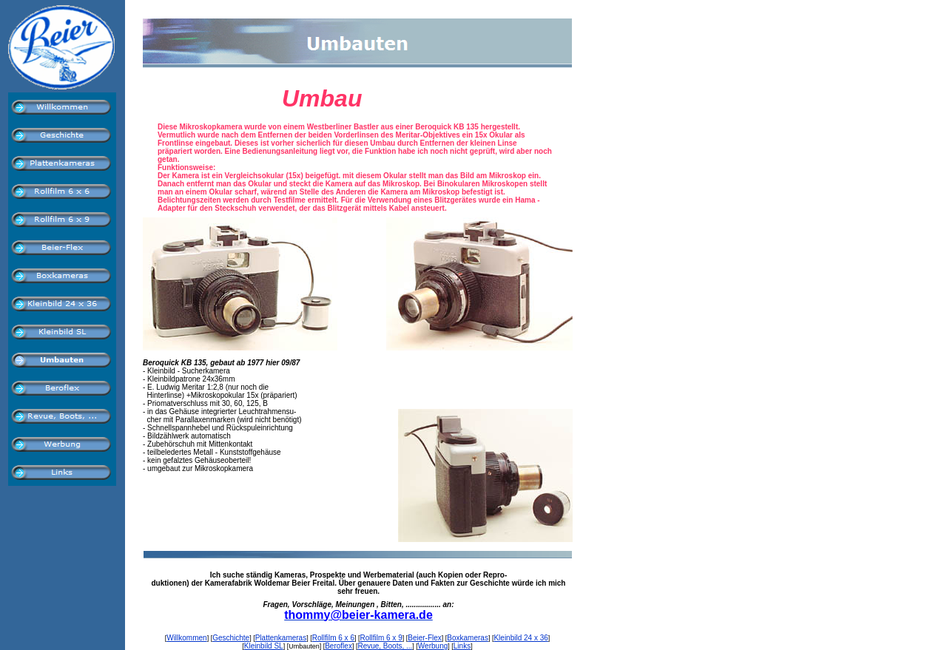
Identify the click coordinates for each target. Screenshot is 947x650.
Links (462, 646)
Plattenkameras (280, 638)
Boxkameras (467, 638)
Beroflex (338, 646)
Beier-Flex (425, 638)
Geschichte (230, 638)
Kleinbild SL (263, 646)
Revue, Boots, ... (384, 646)
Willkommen (186, 638)
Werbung (433, 646)
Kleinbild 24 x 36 (520, 638)
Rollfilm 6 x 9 (381, 638)
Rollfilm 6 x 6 (333, 638)
